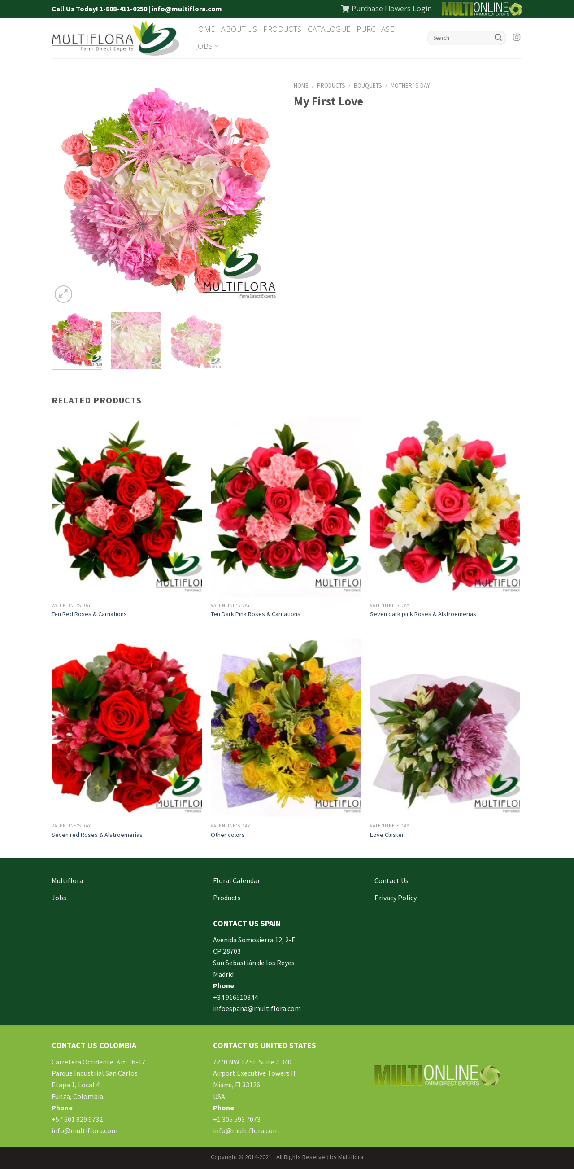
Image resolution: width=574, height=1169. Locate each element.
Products (282, 29)
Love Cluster (387, 835)
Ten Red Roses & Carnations (89, 614)
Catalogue (329, 29)
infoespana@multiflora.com (257, 1008)
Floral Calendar (236, 880)
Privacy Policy (395, 897)
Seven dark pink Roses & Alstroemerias (423, 614)
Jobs (207, 46)
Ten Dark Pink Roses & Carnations (255, 614)
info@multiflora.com (84, 1130)
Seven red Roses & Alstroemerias (97, 835)
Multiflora (67, 880)
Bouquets (368, 85)
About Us (239, 29)
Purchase (375, 29)
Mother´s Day (410, 85)
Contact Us (391, 880)
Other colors (228, 835)
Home (204, 29)
